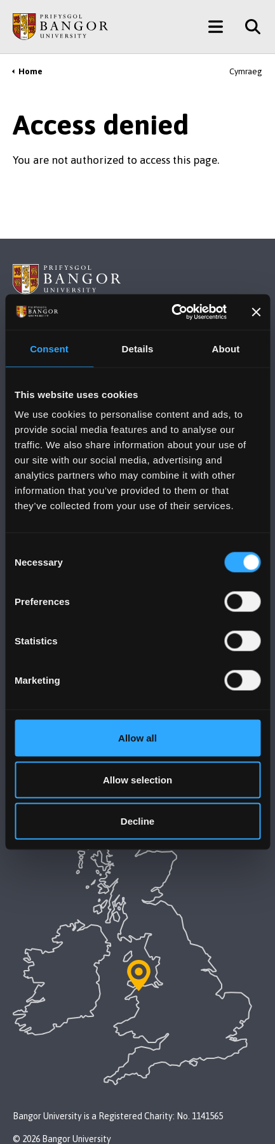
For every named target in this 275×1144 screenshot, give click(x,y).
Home (30, 71)
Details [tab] (138, 348)
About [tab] (226, 348)
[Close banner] (256, 311)
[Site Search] (248, 26)
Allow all (137, 738)
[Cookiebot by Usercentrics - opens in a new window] (172, 312)
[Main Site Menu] (216, 26)
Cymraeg (245, 71)
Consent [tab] (49, 348)
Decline (137, 821)
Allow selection (137, 779)
